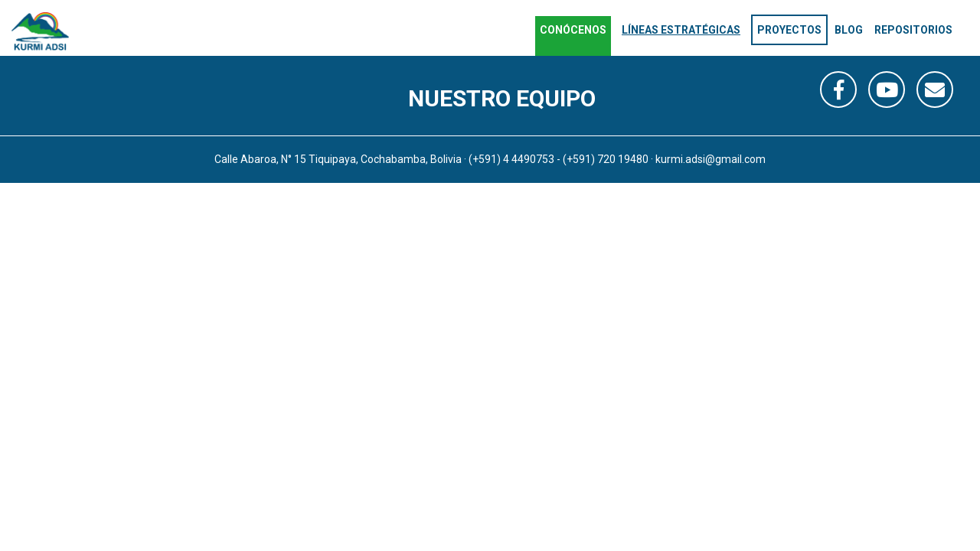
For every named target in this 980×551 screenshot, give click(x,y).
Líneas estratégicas (681, 30)
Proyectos (789, 30)
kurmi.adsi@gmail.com (710, 159)
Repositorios (913, 30)
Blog (849, 30)
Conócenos (573, 30)
